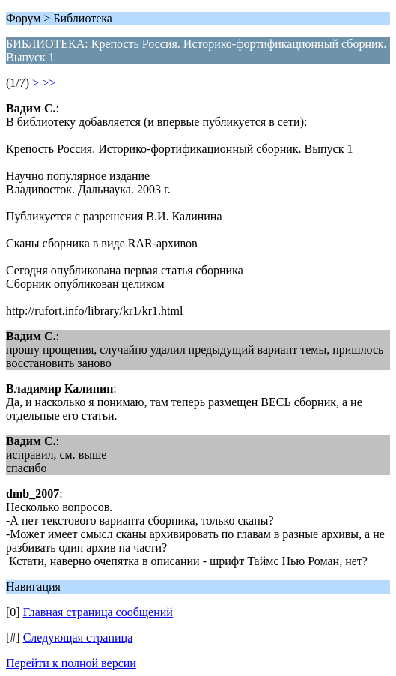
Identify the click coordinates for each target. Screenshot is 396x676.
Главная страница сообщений (98, 612)
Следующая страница (78, 637)
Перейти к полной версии (71, 663)
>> (48, 82)
